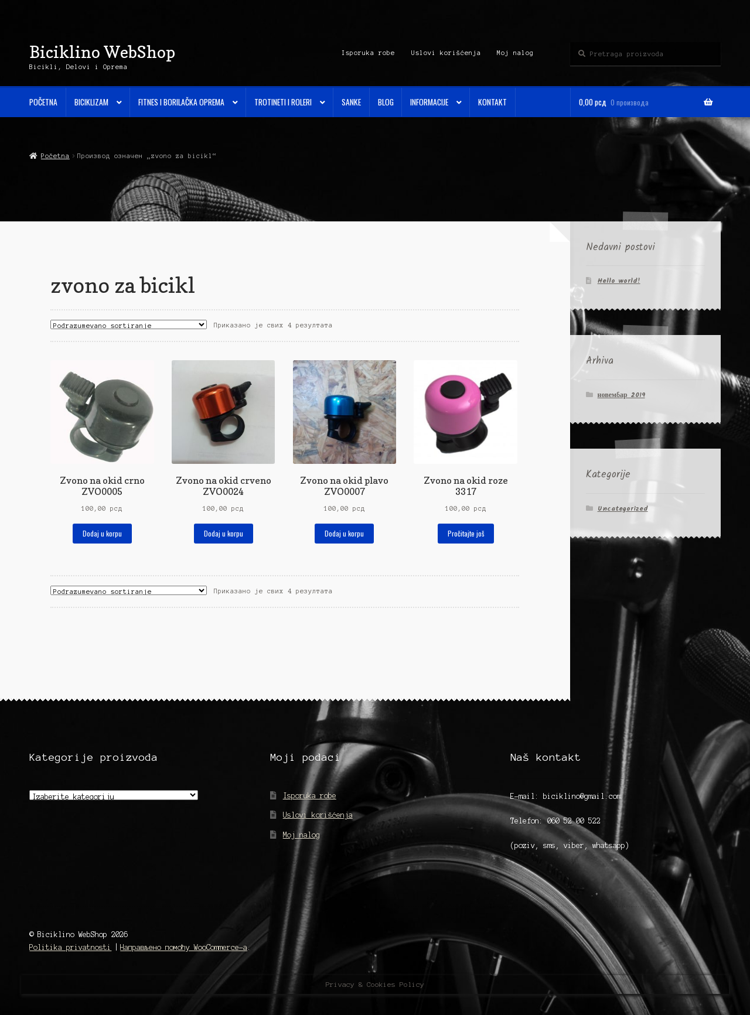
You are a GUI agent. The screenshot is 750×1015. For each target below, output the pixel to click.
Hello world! (619, 280)
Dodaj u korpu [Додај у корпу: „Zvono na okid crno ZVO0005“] (102, 533)
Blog (386, 102)
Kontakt (492, 102)
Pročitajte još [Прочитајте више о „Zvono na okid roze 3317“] (466, 533)
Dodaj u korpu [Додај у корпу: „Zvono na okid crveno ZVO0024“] (223, 533)
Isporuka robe (368, 52)
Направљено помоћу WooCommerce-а (183, 947)
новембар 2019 (621, 395)
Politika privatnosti (70, 947)
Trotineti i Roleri (283, 102)
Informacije (429, 102)
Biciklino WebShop (102, 51)
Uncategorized (623, 508)
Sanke (351, 102)
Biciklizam (91, 102)
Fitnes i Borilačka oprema (181, 102)
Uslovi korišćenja (446, 52)
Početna (43, 102)
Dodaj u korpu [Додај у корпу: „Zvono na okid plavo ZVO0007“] (344, 533)
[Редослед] (128, 324)
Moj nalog (515, 52)
